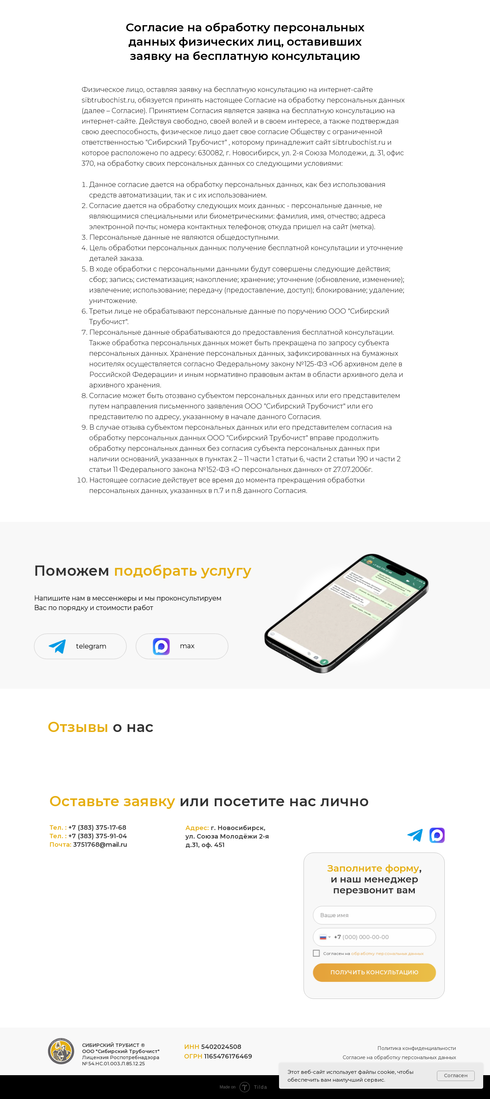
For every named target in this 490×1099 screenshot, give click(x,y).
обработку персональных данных (386, 952)
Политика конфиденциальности (416, 1048)
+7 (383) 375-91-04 (97, 836)
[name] (374, 917)
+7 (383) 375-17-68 (97, 827)
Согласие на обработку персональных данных (399, 1057)
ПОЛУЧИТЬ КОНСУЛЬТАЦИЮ (374, 970)
